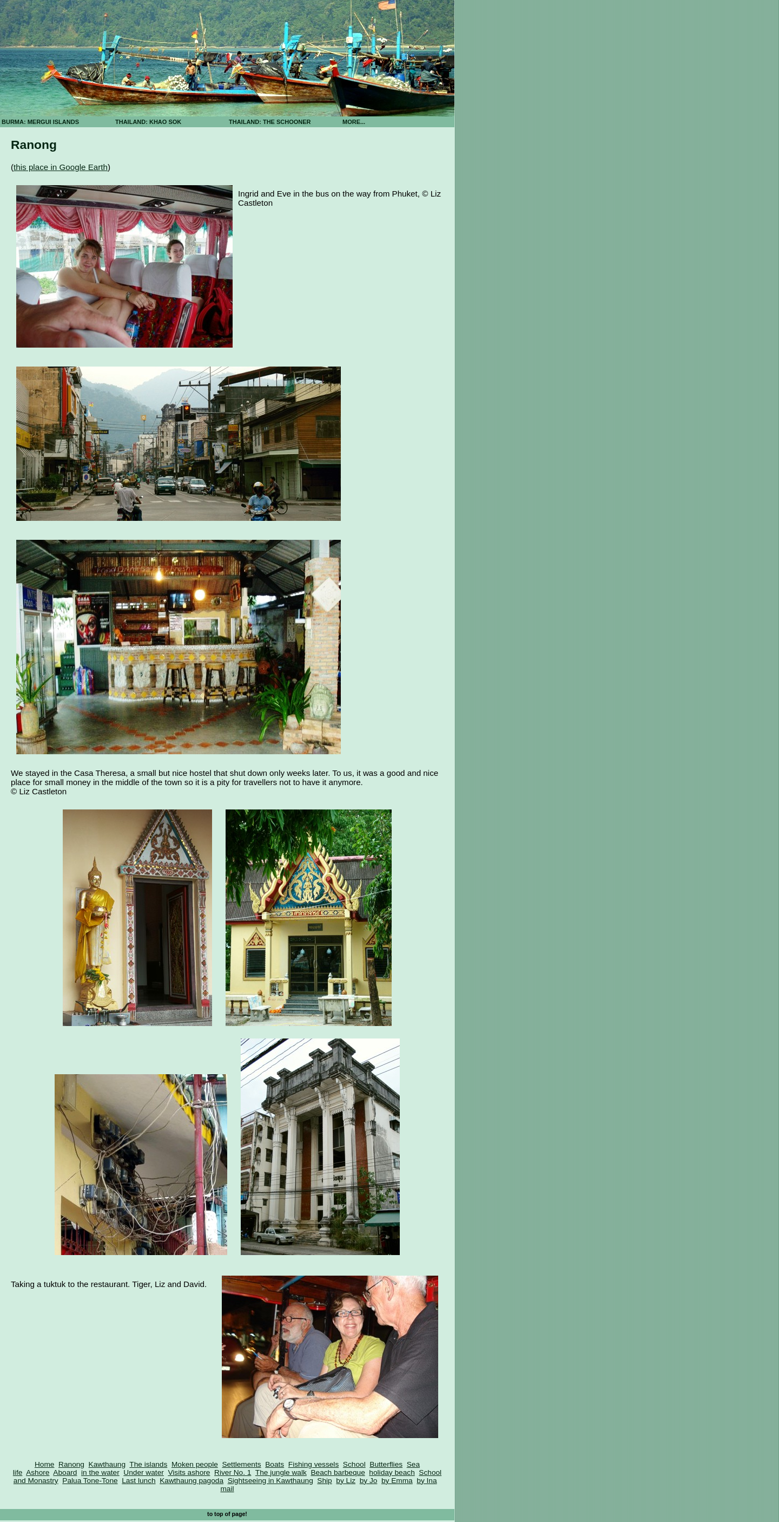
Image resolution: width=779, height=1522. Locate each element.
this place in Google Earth (61, 167)
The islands (148, 1464)
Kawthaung (107, 1464)
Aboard (65, 1472)
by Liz (345, 1481)
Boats (274, 1464)
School (354, 1464)
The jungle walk (281, 1472)
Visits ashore (189, 1472)
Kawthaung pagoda (191, 1481)
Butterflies (385, 1464)
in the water (100, 1472)
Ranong (71, 1464)
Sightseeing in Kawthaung (270, 1481)
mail (227, 1489)
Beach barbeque (338, 1472)
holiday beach (391, 1472)
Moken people (194, 1464)
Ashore (37, 1472)
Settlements (241, 1464)
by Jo (369, 1481)
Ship (324, 1481)
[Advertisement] (492, 189)
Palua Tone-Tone (89, 1481)
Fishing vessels (313, 1464)
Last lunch (138, 1481)
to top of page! (227, 1514)
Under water (143, 1472)
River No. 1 (232, 1472)
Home (44, 1464)
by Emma (397, 1481)
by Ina (427, 1481)
